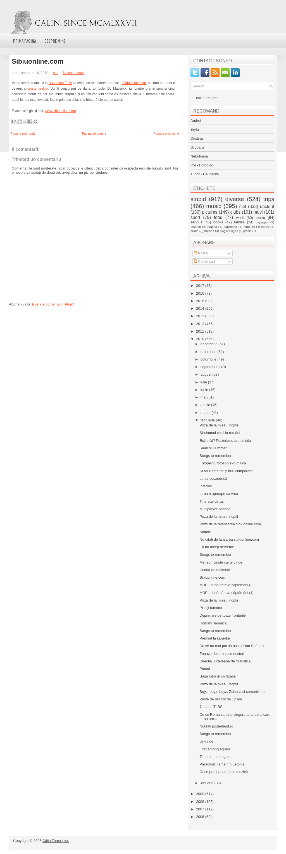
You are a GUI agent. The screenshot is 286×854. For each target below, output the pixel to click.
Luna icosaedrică (213, 478)
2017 (200, 285)
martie (206, 413)
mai (204, 397)
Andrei (195, 120)
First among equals (214, 749)
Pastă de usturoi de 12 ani (220, 699)
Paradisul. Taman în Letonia (221, 764)
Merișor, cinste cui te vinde (220, 562)
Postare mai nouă (23, 133)
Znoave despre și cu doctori (221, 654)
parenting (230, 226)
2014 (200, 308)
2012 (200, 324)
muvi (258, 212)
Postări (201, 253)
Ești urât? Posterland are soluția (225, 440)
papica (212, 226)
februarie (208, 420)
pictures (209, 212)
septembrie (210, 367)
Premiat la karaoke (214, 638)
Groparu (197, 147)
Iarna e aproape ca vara (218, 494)
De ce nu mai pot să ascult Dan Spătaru (231, 646)
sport (195, 217)
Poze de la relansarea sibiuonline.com (230, 524)
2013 (200, 316)
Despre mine (54, 41)
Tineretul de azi (211, 501)
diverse (234, 199)
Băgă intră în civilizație (217, 676)
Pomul (204, 669)
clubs (235, 212)
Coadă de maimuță (214, 570)
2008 (200, 802)
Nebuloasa (199, 156)
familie (239, 222)
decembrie (209, 344)
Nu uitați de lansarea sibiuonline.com (229, 539)
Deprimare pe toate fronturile (222, 615)
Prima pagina (24, 41)
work (240, 218)
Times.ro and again (214, 757)
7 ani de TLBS (210, 707)
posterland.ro (38, 88)
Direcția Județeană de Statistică (225, 661)
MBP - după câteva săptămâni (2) (226, 585)
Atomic (205, 532)
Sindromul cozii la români (219, 433)
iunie (205, 390)
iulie (204, 382)
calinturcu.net (207, 98)
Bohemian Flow (60, 83)
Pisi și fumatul (210, 608)
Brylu (194, 129)
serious (196, 222)
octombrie (209, 359)
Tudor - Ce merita (204, 174)
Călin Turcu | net (55, 841)
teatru (260, 218)
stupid (198, 199)
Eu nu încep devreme (216, 547)
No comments (73, 73)
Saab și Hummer (213, 448)
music (213, 206)
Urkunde (206, 741)
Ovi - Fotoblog (201, 165)
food (218, 217)
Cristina (196, 138)
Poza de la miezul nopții (218, 425)
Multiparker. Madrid (214, 509)
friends (209, 231)
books (218, 222)
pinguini (249, 226)
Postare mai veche (166, 133)
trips (268, 199)
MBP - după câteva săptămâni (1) (226, 593)
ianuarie (207, 783)
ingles (234, 231)
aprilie (206, 405)
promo (247, 231)
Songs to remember (215, 456)
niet (55, 73)
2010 (200, 339)
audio (194, 231)
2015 (200, 301)
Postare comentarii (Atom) (53, 304)
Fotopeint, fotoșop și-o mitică (222, 463)
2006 (200, 817)
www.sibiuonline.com (60, 111)
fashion (195, 226)
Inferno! (205, 486)
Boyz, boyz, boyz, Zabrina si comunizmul (232, 692)
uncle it (267, 206)
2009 (200, 794)
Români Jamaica (213, 623)
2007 (200, 809)
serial (265, 226)
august (207, 374)
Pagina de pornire (94, 133)
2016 (200, 293)
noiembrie (209, 352)
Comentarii (205, 261)
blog (222, 231)
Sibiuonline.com (37, 61)
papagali (262, 222)
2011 (200, 331)
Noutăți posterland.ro (216, 726)
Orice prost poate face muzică (223, 772)
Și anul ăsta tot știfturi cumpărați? (226, 471)
